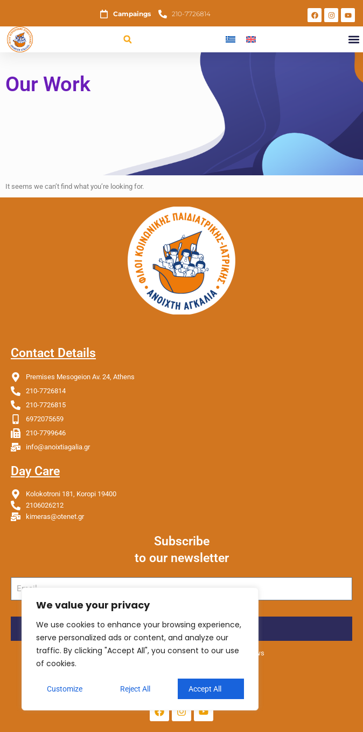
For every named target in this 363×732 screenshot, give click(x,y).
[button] (127, 39)
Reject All (135, 689)
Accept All (205, 689)
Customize (64, 689)
